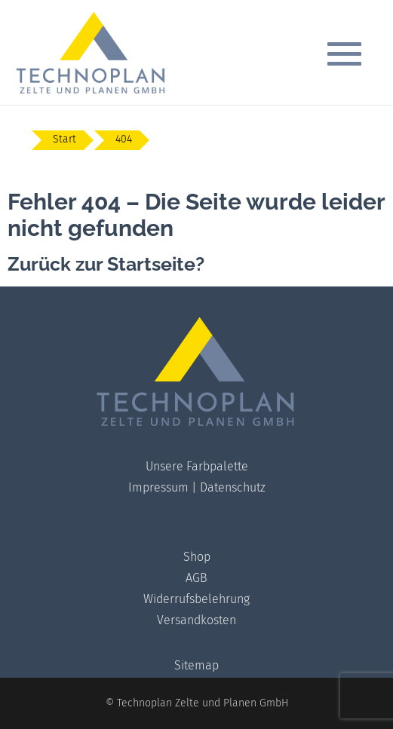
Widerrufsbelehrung (196, 599)
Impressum (158, 487)
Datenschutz (233, 487)
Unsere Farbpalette (197, 466)
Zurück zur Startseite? (106, 264)
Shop (196, 557)
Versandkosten (196, 620)
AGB (196, 578)
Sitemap (196, 665)
